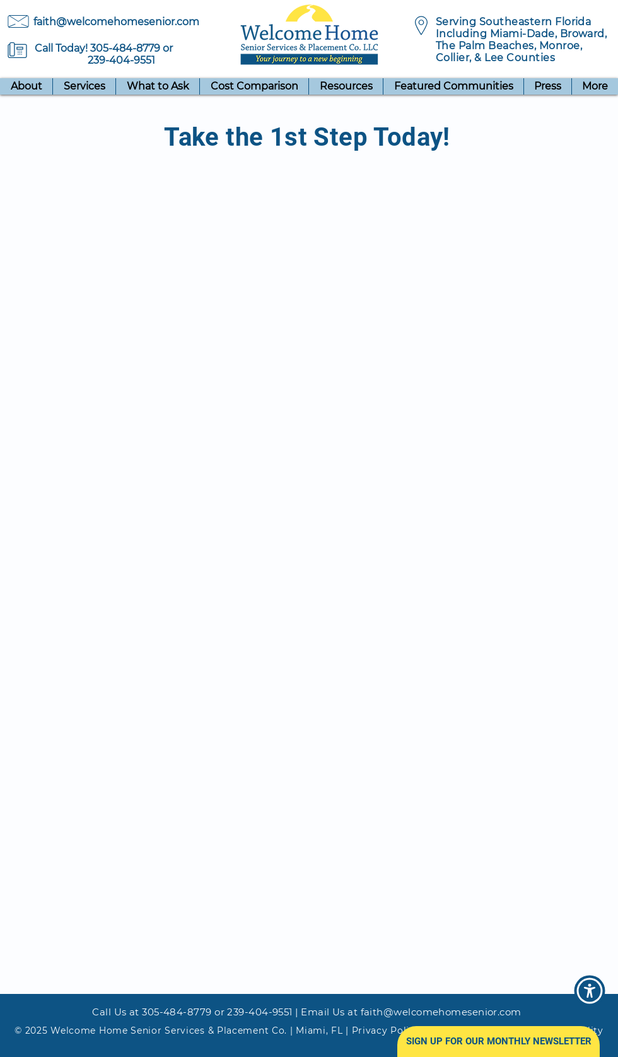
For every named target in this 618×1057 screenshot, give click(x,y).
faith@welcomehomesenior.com (441, 1012)
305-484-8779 (125, 48)
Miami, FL (319, 1030)
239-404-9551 (121, 60)
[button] (453, 86)
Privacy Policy (386, 1030)
